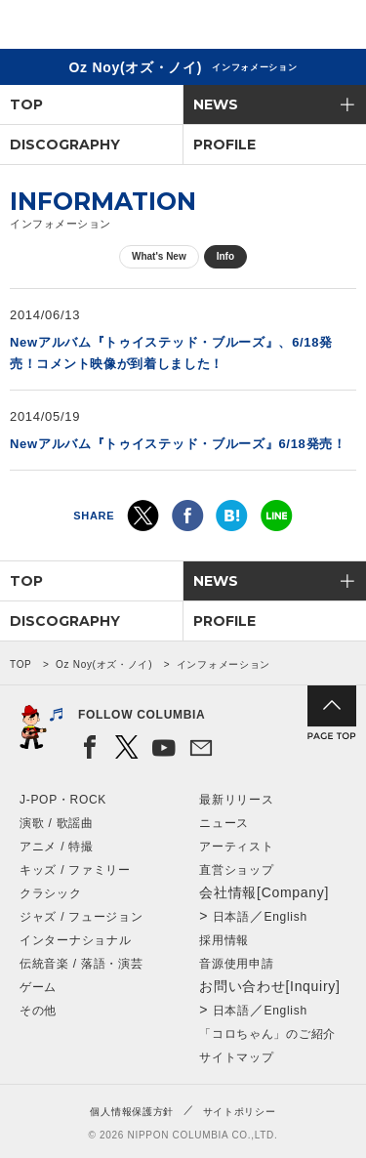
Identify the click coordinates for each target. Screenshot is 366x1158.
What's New (159, 256)
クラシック (51, 893)
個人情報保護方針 (132, 1111)
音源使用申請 (236, 964)
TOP (26, 104)
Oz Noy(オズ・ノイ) (104, 664)
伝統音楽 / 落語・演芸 (81, 964)
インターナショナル (75, 940)
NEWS (215, 104)
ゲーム (38, 987)
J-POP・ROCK (63, 799)
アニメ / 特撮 (57, 846)
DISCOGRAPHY (65, 144)
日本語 (231, 917)
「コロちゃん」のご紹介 (267, 1034)
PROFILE (224, 144)
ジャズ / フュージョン (81, 917)
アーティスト (236, 846)
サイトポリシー (239, 1111)
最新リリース (236, 799)
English (285, 917)
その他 (38, 1010)
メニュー (334, 28)
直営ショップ (236, 870)
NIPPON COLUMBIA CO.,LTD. (107, 25)
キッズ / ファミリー (75, 870)
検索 (283, 28)
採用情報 (224, 940)
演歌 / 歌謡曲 (57, 823)
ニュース (224, 823)
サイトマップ (236, 1057)
